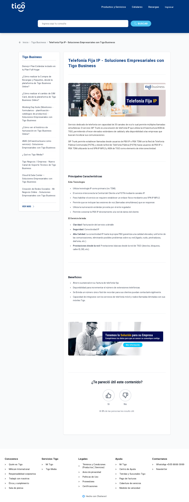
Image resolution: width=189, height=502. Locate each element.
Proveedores (86, 482)
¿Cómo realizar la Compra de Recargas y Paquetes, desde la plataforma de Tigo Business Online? (37, 81)
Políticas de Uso (88, 478)
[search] (83, 23)
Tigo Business (38, 42)
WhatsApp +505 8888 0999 (168, 465)
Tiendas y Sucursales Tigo (130, 475)
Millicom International (17, 470)
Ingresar (169, 7)
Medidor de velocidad (127, 489)
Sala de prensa (14, 489)
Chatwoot (102, 497)
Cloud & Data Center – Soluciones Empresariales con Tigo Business (37, 178)
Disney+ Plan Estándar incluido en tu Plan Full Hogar (39, 68)
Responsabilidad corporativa (20, 475)
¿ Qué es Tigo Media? (33, 154)
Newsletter (159, 470)
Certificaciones (87, 487)
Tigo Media (49, 470)
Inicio (25, 42)
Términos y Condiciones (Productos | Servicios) (91, 467)
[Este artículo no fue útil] (126, 396)
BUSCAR (141, 23)
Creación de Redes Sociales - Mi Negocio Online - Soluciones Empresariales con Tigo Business (38, 192)
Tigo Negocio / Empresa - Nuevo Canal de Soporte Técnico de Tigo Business (39, 165)
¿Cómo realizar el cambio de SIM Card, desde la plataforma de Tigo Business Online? (39, 96)
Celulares (137, 7)
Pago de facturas (125, 479)
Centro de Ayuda (125, 470)
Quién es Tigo (14, 465)
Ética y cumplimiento (17, 484)
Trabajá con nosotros (17, 479)
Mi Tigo (47, 465)
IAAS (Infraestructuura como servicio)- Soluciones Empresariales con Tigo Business (38, 144)
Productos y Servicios (113, 7)
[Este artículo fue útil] (108, 396)
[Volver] (19, 42)
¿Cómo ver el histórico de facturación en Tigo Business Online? (37, 130)
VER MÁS (28, 206)
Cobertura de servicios (128, 484)
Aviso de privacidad (89, 473)
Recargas (153, 7)
